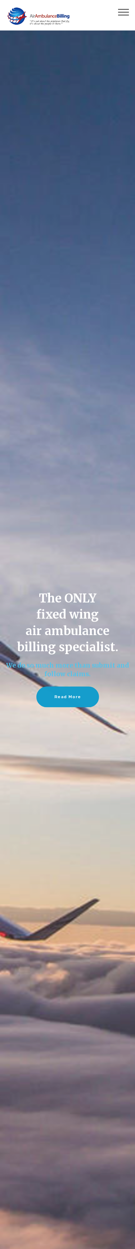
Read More (67, 697)
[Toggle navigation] (123, 12)
